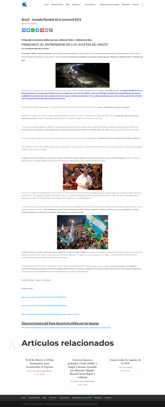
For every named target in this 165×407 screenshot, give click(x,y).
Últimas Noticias (47, 371)
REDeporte (126, 4)
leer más (40, 374)
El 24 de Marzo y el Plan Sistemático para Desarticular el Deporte (40, 363)
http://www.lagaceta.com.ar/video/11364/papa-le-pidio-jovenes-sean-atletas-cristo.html (50, 314)
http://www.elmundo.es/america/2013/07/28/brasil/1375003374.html (44, 297)
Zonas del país (90, 4)
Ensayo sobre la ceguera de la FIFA (125, 361)
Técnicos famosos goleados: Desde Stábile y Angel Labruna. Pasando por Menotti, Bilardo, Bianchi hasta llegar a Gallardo (82, 368)
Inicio (47, 4)
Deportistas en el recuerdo (109, 4)
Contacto (135, 4)
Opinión (34, 24)
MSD (67, 4)
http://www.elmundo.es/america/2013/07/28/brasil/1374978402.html (44, 306)
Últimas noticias (57, 4)
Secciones (76, 4)
